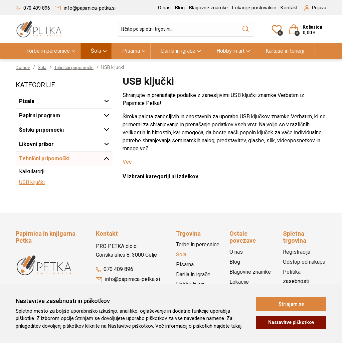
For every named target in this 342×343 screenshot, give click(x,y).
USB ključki (32, 182)
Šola (96, 51)
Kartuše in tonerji (285, 51)
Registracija (296, 252)
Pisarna (131, 51)
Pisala (26, 101)
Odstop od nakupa (304, 262)
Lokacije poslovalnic (254, 8)
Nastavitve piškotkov (291, 322)
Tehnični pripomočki (76, 67)
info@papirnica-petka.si (128, 279)
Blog (180, 8)
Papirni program (39, 115)
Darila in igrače (178, 51)
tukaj (236, 326)
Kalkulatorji (31, 171)
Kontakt (289, 8)
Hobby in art (230, 51)
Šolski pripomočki (41, 130)
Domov (23, 67)
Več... (129, 162)
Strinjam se (291, 304)
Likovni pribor (36, 144)
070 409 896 (114, 269)
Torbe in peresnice (48, 51)
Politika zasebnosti (296, 276)
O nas (164, 8)
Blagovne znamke (208, 8)
